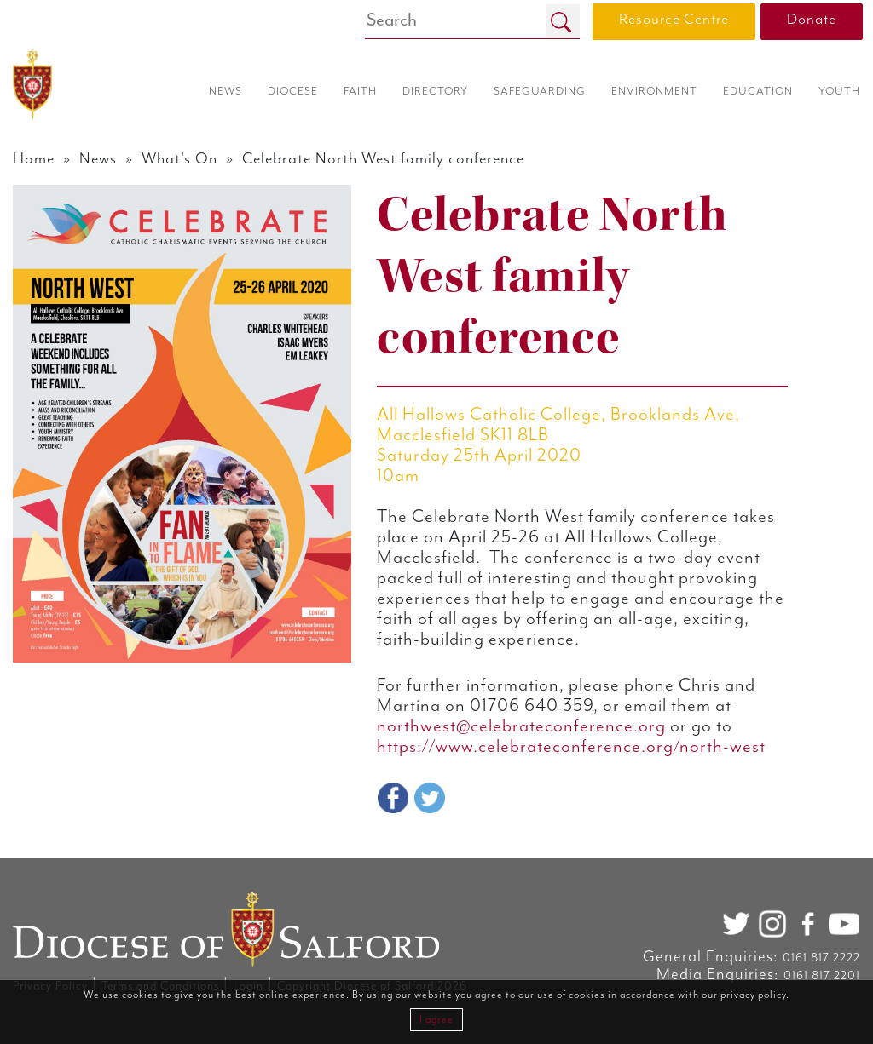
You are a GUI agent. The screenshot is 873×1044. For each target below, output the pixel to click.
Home (34, 159)
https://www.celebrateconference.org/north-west (571, 747)
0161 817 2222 (821, 958)
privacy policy (753, 995)
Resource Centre (674, 19)
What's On (179, 159)
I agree (436, 1019)
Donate (811, 19)
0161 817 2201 (821, 976)
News (98, 159)
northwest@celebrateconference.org (521, 726)
